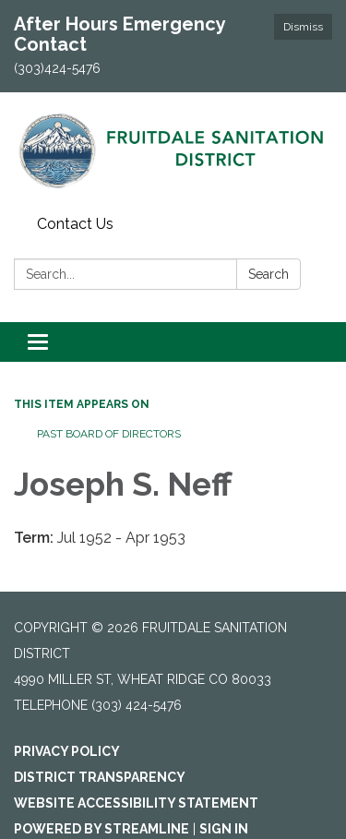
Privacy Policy (67, 751)
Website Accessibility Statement (136, 803)
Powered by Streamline (101, 828)
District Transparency (99, 777)
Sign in (223, 828)
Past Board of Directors (109, 433)
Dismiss (303, 26)
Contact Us (75, 224)
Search (268, 274)
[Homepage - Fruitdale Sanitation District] (173, 150)
